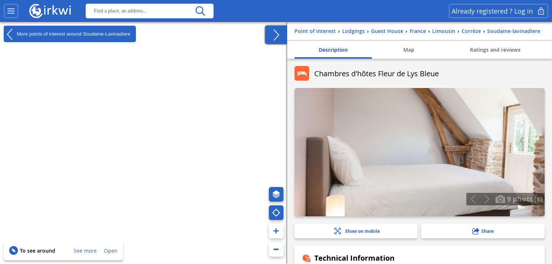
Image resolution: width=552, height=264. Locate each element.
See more (85, 250)
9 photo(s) (519, 199)
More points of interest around (67, 34)
